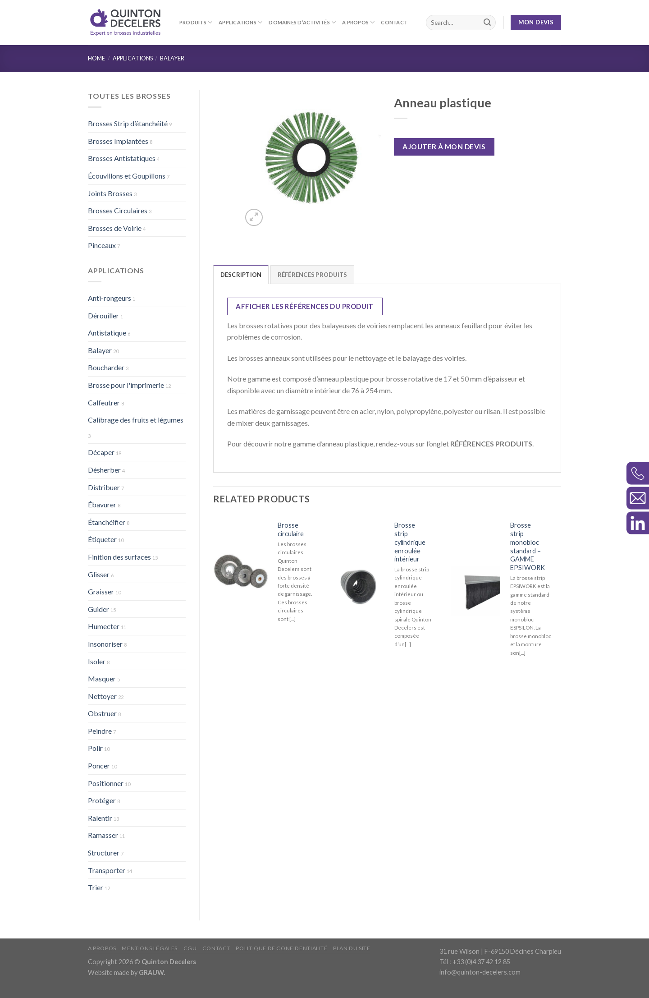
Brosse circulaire (291, 529)
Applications (240, 22)
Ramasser (103, 835)
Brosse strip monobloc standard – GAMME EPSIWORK (527, 546)
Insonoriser (105, 643)
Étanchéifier (106, 522)
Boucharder (106, 367)
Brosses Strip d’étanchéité (128, 123)
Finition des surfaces (119, 556)
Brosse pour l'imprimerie (126, 385)
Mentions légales (150, 948)
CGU (190, 948)
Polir (95, 748)
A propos (358, 22)
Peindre (100, 731)
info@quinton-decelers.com (480, 972)
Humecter (103, 626)
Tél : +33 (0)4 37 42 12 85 (474, 962)
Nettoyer (102, 696)
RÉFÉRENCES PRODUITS (312, 274)
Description (241, 274)
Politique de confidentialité (281, 948)
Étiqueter (102, 539)
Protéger (102, 800)
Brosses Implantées (118, 141)
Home (96, 58)
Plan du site (351, 948)
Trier (95, 887)
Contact (394, 22)
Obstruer (102, 713)
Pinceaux (102, 245)
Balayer (172, 58)
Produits (195, 22)
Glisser (99, 574)
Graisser (101, 591)
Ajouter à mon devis (443, 147)
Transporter (106, 870)
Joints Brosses (110, 193)
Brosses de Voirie (115, 228)
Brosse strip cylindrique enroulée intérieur (409, 542)
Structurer (103, 852)
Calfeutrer (104, 402)
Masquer (102, 678)
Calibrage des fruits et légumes (135, 419)
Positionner (105, 783)
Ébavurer (102, 504)
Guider (98, 609)
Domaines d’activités (302, 22)
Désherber (104, 469)
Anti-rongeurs (109, 298)
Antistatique (107, 332)
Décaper (101, 452)
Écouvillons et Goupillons (126, 175)
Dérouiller (103, 315)
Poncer (99, 765)
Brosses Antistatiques (121, 158)
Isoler (96, 661)
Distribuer (104, 487)
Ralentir (100, 818)
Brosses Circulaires (117, 210)
